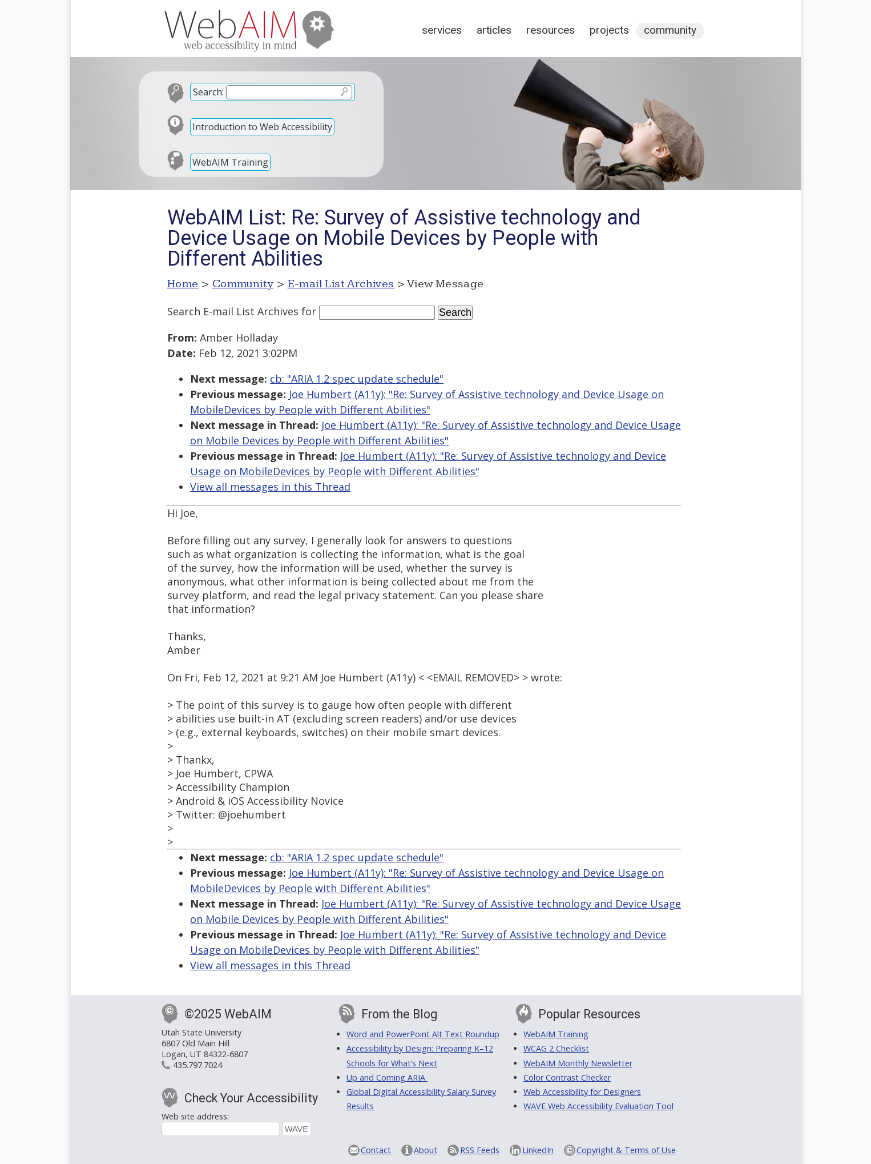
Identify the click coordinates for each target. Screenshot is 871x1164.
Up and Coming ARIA (387, 1077)
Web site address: (195, 1116)
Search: (208, 92)
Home (183, 284)
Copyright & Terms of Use (626, 1150)
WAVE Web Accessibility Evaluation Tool (598, 1106)
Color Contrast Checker (567, 1077)
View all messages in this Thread (270, 486)
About (425, 1150)
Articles (494, 30)
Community (670, 30)
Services (442, 30)
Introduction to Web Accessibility (262, 127)
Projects (609, 30)
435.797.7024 (197, 1064)
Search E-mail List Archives (233, 311)
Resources (550, 30)
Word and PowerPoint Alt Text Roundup (422, 1034)
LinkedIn (538, 1150)
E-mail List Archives (341, 284)
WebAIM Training (230, 162)
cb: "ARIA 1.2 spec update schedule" (356, 379)
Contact (376, 1150)
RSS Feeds (479, 1150)
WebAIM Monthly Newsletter (577, 1063)
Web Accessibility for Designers (582, 1091)
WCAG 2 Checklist (556, 1048)
